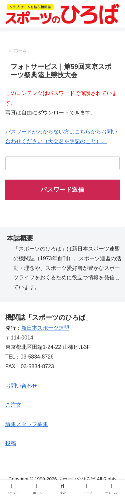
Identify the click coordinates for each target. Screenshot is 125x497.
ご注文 (13, 405)
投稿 (10, 443)
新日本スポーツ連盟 (45, 328)
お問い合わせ (21, 386)
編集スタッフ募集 (26, 424)
